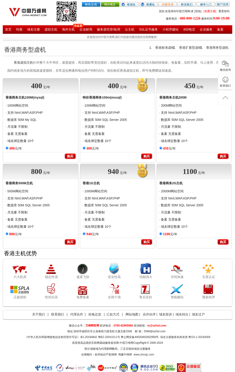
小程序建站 (170, 29)
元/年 (15, 148)
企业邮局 (85, 29)
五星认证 (208, 277)
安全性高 (114, 277)
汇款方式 (112, 314)
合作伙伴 (150, 314)
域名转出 (182, 314)
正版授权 (20, 297)
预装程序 (208, 297)
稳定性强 (51, 277)
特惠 (19, 29)
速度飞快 (82, 277)
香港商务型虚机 (25, 49)
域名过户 (198, 314)
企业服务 (206, 29)
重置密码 (223, 11)
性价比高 (51, 297)
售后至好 (145, 297)
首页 (8, 29)
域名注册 (33, 29)
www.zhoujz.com (144, 354)
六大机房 (20, 277)
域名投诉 (165, 314)
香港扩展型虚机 (190, 47)
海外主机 (68, 29)
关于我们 (38, 314)
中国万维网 (126, 342)
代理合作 (76, 314)
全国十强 (114, 297)
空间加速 (177, 277)
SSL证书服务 (148, 29)
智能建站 (177, 297)
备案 (220, 29)
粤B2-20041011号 (109, 337)
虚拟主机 (51, 29)
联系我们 (57, 314)
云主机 (129, 29)
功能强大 (145, 277)
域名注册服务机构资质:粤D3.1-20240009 (185, 337)
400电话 (189, 29)
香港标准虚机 (164, 47)
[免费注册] (210, 11)
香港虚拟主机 (23, 62)
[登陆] (197, 11)
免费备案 (82, 297)
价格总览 (94, 314)
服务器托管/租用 (108, 29)
